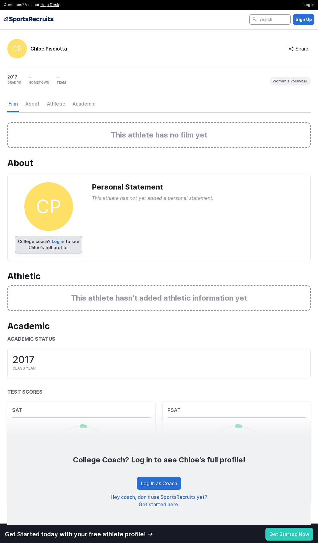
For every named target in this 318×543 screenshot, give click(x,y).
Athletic (56, 104)
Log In (308, 4)
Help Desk (49, 4)
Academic (83, 104)
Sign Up (304, 19)
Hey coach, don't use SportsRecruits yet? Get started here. (159, 500)
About (32, 104)
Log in (58, 241)
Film (13, 104)
